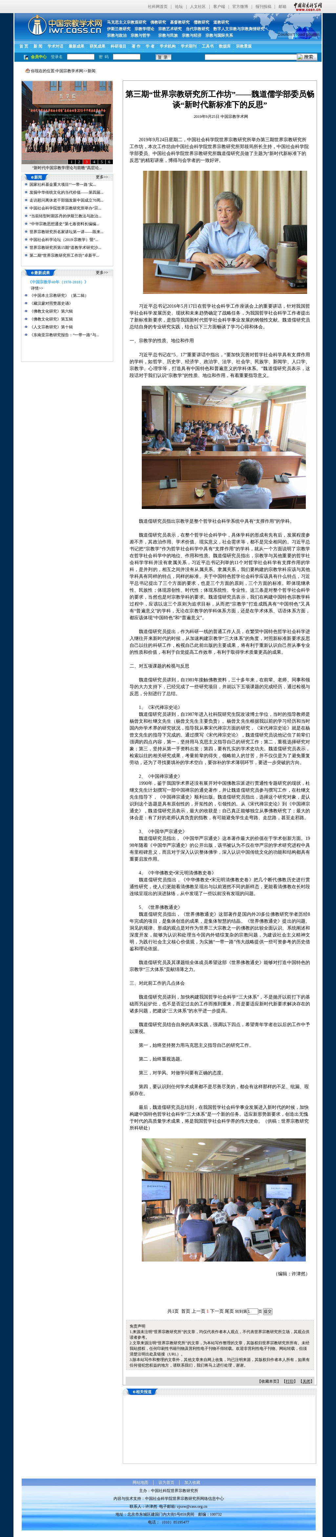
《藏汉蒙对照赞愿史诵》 (51, 303)
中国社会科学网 (306, 6)
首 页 (23, 46)
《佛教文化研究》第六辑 (51, 311)
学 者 (150, 46)
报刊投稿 (263, 6)
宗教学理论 (144, 29)
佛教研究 (158, 22)
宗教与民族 (166, 35)
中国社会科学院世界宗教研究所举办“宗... (65, 208)
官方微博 (240, 6)
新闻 (91, 71)
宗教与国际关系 (219, 35)
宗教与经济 (191, 35)
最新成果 (76, 46)
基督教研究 (180, 22)
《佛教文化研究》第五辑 (51, 319)
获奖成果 (97, 46)
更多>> (102, 177)
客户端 (219, 6)
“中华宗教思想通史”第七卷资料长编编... (64, 224)
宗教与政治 (117, 35)
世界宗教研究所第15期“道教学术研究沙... (65, 247)
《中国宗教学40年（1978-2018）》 (58, 282)
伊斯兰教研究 (119, 29)
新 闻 (37, 46)
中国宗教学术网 (69, 71)
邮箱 (282, 6)
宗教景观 (244, 46)
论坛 (179, 6)
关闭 (306, 1381)
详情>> (37, 288)
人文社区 (198, 6)
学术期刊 (189, 46)
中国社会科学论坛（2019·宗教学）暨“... (64, 239)
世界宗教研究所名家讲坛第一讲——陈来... (66, 232)
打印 (290, 1381)
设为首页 (166, 1482)
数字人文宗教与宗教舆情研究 (238, 29)
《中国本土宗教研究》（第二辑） (59, 295)
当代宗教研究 (197, 29)
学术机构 (168, 46)
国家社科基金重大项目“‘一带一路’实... (63, 184)
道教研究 (221, 22)
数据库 (225, 46)
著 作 (136, 46)
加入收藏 (192, 1482)
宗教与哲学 (140, 35)
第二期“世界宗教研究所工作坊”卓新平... (64, 255)
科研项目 (118, 46)
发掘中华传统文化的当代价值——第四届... (66, 192)
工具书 (208, 46)
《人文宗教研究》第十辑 (51, 327)
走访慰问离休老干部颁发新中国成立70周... (66, 200)
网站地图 (140, 1482)
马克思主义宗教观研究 (126, 22)
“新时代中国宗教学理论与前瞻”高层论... (67, 167)
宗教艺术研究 (170, 29)
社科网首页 (158, 6)
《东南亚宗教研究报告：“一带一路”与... (64, 335)
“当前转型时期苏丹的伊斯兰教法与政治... (65, 216)
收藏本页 (269, 1381)
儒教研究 (201, 22)
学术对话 (55, 46)
